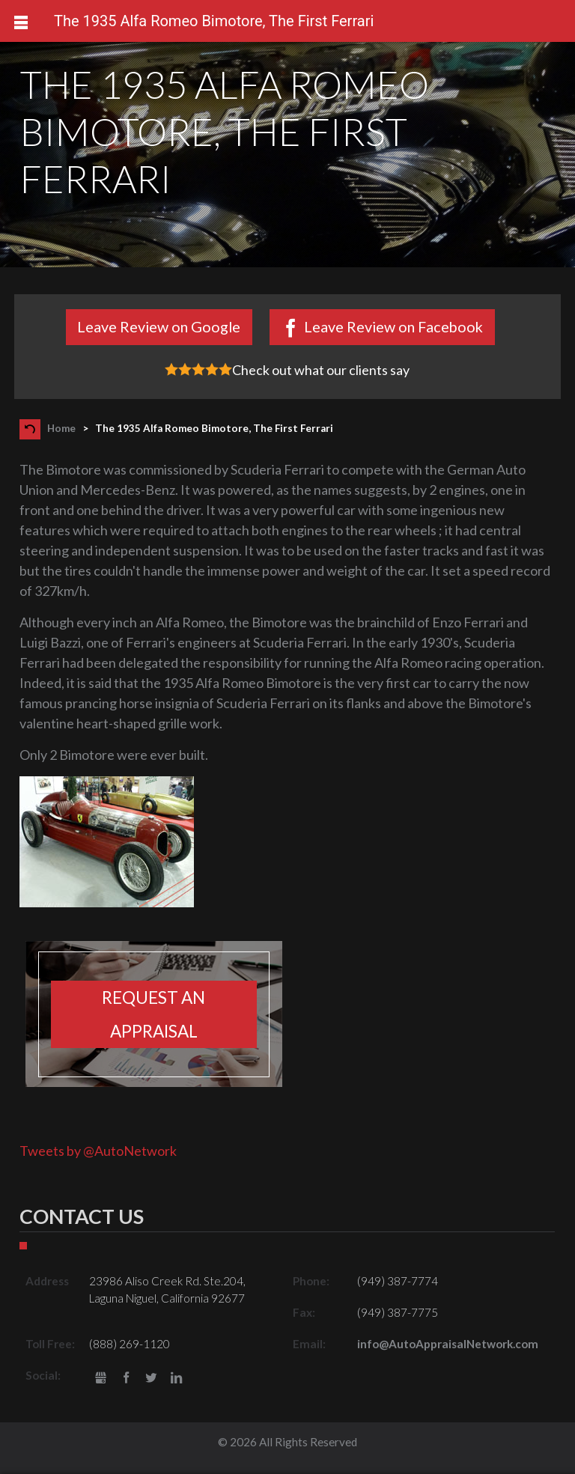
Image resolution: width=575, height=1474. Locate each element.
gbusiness (100, 1378)
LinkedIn (176, 1378)
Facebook (126, 1378)
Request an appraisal (153, 1014)
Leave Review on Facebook (393, 326)
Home (61, 428)
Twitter (151, 1378)
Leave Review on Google (158, 326)
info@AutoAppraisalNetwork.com (447, 1343)
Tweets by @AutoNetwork (98, 1150)
